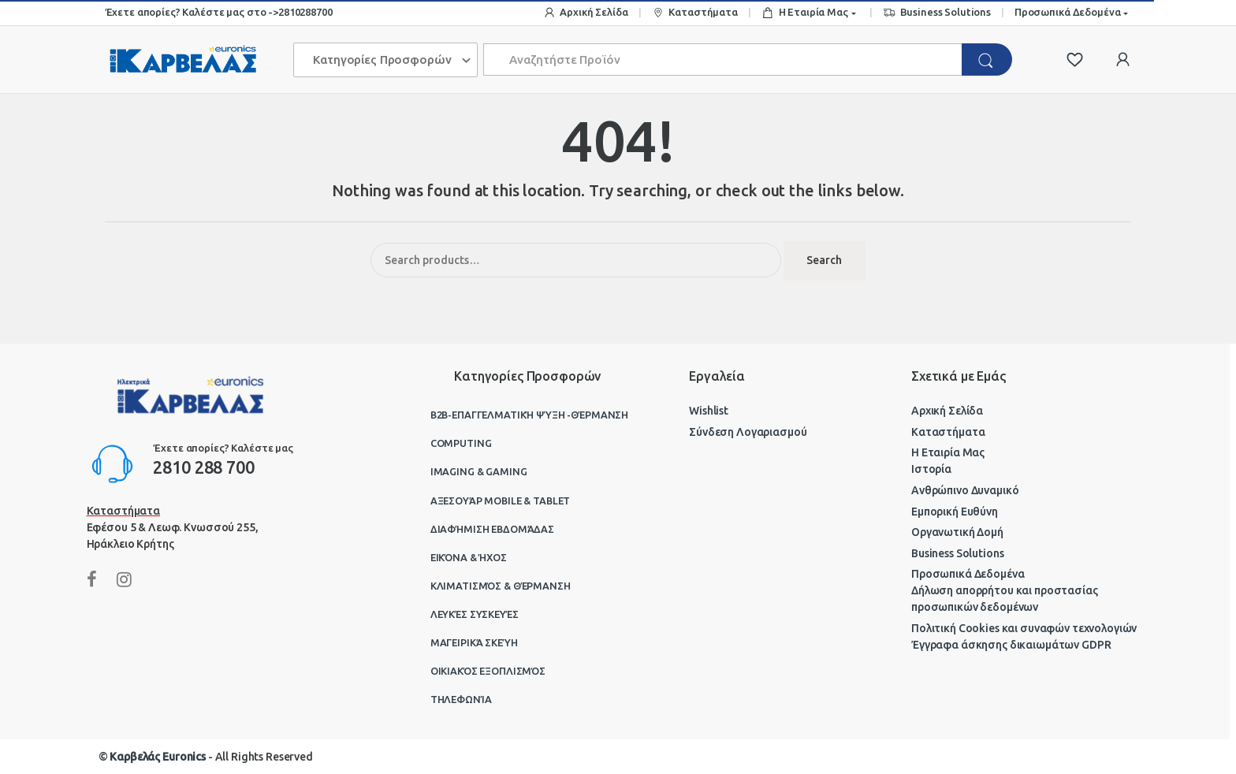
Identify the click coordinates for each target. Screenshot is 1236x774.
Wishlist (708, 410)
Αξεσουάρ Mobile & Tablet (500, 500)
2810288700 (305, 11)
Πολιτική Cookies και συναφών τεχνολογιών (1024, 628)
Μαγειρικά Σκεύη (474, 642)
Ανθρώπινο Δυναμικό (964, 490)
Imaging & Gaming (478, 471)
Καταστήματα (695, 13)
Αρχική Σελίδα (585, 13)
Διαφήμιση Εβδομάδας (492, 528)
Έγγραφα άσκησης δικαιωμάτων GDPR (1011, 644)
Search (824, 260)
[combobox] (723, 59)
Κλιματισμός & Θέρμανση (500, 585)
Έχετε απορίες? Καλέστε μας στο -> (191, 11)
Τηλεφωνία (461, 699)
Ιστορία (931, 469)
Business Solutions (937, 13)
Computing (461, 442)
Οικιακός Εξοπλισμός (487, 670)
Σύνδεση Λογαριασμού (747, 432)
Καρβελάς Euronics (158, 756)
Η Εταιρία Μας (804, 13)
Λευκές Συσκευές (474, 614)
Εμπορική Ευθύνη (954, 511)
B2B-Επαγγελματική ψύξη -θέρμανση (529, 414)
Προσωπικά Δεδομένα (1067, 11)
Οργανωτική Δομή (957, 532)
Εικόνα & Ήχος (468, 557)
